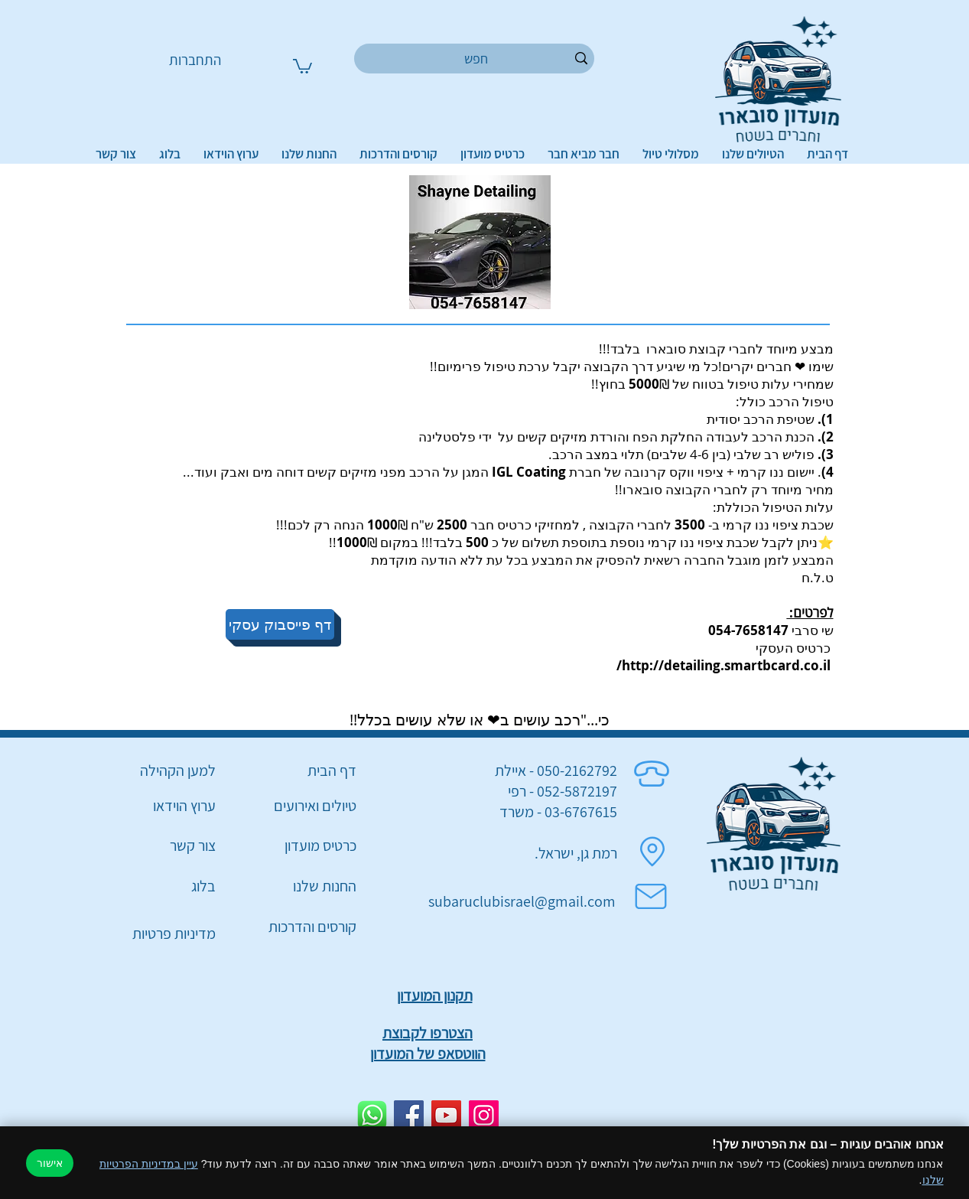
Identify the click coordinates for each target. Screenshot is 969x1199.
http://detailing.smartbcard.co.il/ (723, 665)
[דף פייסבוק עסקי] (280, 624)
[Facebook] (409, 1115)
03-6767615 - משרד (558, 812)
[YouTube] (446, 1115)
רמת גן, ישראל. (576, 853)
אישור (50, 1163)
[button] (302, 65)
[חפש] (476, 58)
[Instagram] (484, 1115)
